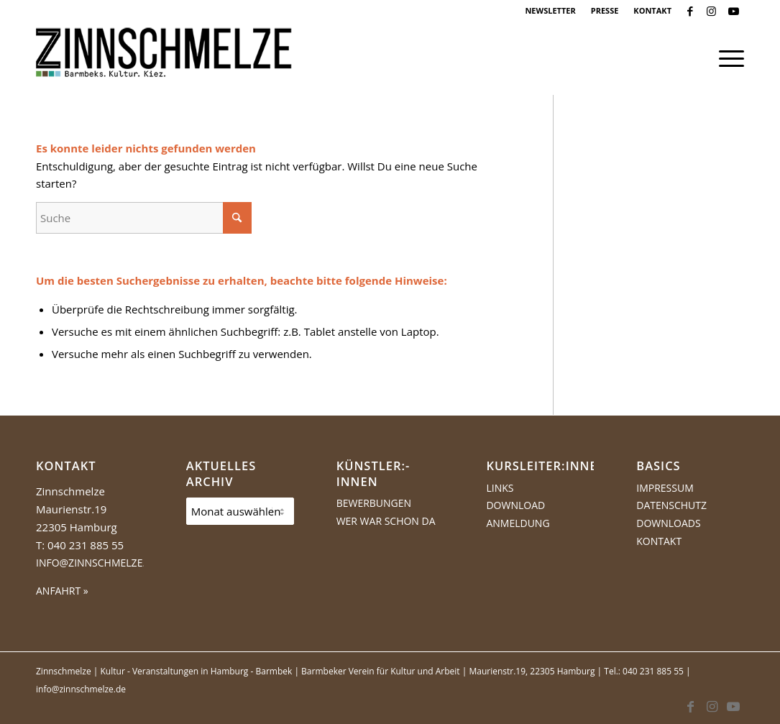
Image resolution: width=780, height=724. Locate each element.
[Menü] (727, 58)
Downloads (668, 523)
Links (499, 488)
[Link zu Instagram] (711, 11)
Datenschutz (671, 505)
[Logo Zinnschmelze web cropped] (164, 58)
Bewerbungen (373, 503)
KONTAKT (652, 10)
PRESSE (605, 10)
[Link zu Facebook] (689, 11)
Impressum (665, 488)
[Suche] (144, 218)
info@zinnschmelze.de (97, 562)
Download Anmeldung (517, 514)
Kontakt (659, 541)
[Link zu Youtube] (733, 11)
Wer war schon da (386, 521)
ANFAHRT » (62, 590)
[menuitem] (550, 10)
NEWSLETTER (550, 10)
